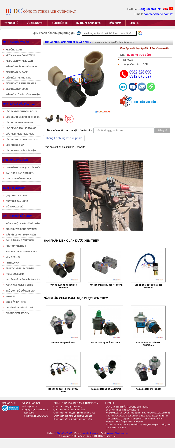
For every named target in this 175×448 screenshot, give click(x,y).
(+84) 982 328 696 (150, 9)
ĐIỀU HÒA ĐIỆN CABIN (17, 72)
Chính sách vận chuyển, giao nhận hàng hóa (74, 413)
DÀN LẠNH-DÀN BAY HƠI (18, 178)
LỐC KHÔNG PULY (15, 145)
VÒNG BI (10, 296)
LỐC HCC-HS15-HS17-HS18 (19, 122)
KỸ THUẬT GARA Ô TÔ (88, 23)
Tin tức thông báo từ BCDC (35, 416)
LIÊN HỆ (134, 23)
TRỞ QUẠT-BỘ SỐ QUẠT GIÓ (20, 291)
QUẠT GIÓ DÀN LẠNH (16, 195)
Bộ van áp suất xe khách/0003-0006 (63, 390)
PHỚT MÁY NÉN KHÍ (16, 246)
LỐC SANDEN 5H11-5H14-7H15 (21, 111)
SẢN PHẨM (115, 23)
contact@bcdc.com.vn (158, 14)
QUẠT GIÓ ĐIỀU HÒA (14, 188)
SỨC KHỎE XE (60, 23)
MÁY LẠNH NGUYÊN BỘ (16, 42)
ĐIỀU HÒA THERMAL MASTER (21, 83)
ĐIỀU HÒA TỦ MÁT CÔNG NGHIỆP (23, 94)
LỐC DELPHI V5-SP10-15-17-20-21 (22, 117)
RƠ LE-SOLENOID (15, 274)
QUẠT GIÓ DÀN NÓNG (17, 201)
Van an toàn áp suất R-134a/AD (106, 342)
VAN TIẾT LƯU (13, 257)
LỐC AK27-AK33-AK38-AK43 (20, 134)
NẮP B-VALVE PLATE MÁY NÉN (21, 251)
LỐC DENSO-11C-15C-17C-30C (21, 128)
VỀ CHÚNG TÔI (35, 23)
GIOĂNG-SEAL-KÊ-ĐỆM (17, 313)
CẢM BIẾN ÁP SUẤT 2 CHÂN (76, 42)
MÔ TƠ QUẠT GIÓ (14, 207)
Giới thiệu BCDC (30, 406)
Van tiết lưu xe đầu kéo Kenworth (105, 285)
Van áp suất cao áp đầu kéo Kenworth (148, 286)
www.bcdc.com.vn (91, 433)
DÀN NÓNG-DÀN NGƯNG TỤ (20, 173)
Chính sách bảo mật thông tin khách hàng (72, 419)
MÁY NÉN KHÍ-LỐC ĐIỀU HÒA (19, 103)
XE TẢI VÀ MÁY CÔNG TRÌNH (20, 55)
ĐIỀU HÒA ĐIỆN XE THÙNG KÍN (21, 66)
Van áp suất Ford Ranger (148, 389)
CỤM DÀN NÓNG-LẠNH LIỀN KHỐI (23, 167)
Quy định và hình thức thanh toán (69, 409)
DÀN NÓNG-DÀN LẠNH (15, 160)
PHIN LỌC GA (12, 263)
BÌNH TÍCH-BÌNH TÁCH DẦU (20, 268)
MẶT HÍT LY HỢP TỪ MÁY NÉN (21, 235)
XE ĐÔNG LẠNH (14, 50)
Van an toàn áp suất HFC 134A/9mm (148, 343)
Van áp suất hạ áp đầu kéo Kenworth (63, 286)
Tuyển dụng (28, 413)
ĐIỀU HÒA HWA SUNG (17, 89)
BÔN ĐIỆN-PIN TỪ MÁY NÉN (20, 240)
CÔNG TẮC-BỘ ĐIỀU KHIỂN (19, 285)
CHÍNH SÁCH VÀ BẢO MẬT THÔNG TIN (75, 403)
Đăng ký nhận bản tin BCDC (36, 409)
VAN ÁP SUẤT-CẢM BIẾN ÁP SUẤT (23, 279)
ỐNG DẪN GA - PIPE (16, 302)
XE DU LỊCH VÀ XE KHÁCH (19, 61)
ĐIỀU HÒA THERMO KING (18, 78)
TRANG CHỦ (11, 23)
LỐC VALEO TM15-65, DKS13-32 (22, 139)
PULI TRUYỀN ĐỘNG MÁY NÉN (21, 229)
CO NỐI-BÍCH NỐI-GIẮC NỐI (19, 307)
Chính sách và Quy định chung (67, 406)
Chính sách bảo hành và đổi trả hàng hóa (72, 416)
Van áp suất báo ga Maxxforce (106, 389)
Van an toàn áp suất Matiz (63, 342)
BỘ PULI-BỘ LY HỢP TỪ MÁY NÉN (23, 223)
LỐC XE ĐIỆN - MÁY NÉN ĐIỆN (21, 150)
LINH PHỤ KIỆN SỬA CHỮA (17, 216)
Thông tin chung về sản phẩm (63, 138)
